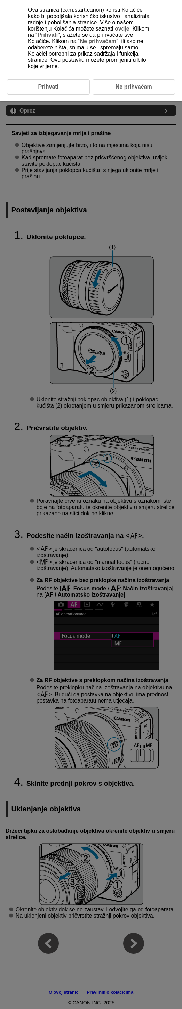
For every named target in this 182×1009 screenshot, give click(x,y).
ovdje (122, 29)
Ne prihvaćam (98, 41)
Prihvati (48, 35)
